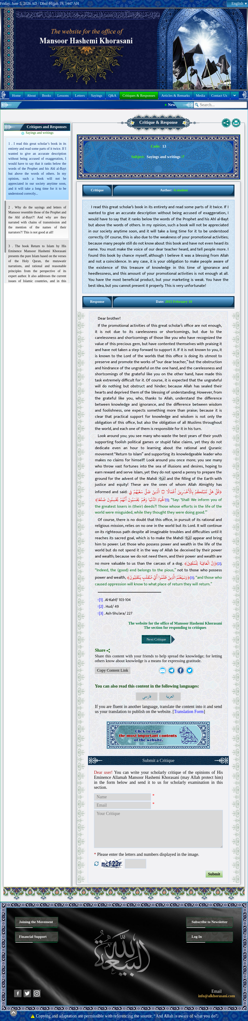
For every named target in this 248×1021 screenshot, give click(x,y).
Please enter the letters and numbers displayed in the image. (146, 854)
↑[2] (100, 606)
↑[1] (100, 600)
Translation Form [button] (189, 711)
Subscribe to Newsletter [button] (210, 922)
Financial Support (33, 937)
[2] (219, 564)
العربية (170, 696)
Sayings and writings (39, 133)
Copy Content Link (111, 671)
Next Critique (156, 639)
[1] (166, 500)
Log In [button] (197, 937)
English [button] (239, 3)
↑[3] (100, 613)
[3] (192, 578)
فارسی (146, 696)
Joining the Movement (36, 922)
